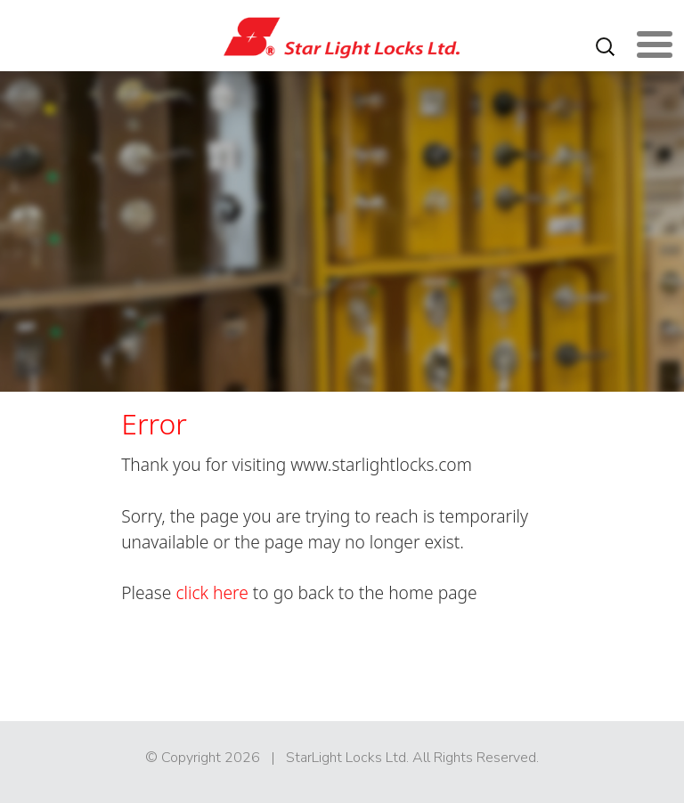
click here (211, 592)
